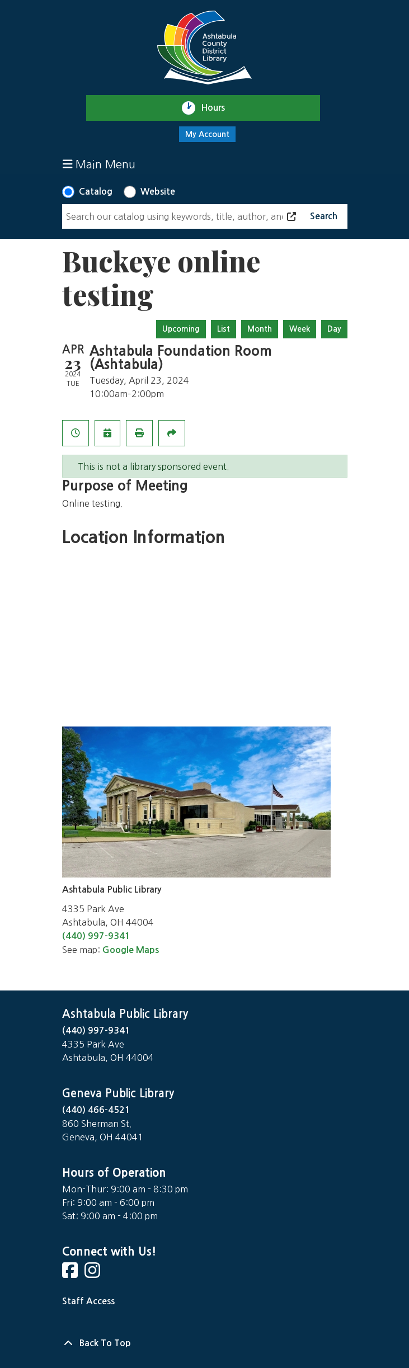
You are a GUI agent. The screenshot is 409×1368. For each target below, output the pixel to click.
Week (299, 329)
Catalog (95, 191)
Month (259, 329)
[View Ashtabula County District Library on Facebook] (71, 1274)
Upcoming (181, 329)
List (223, 329)
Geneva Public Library (118, 1093)
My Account (207, 134)
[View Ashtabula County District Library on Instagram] (93, 1274)
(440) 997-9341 (96, 936)
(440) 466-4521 (96, 1110)
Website (157, 191)
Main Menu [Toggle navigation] (99, 164)
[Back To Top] (204, 1343)
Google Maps (130, 950)
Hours (218, 108)
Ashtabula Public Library (125, 1014)
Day (334, 329)
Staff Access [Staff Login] (88, 1301)
